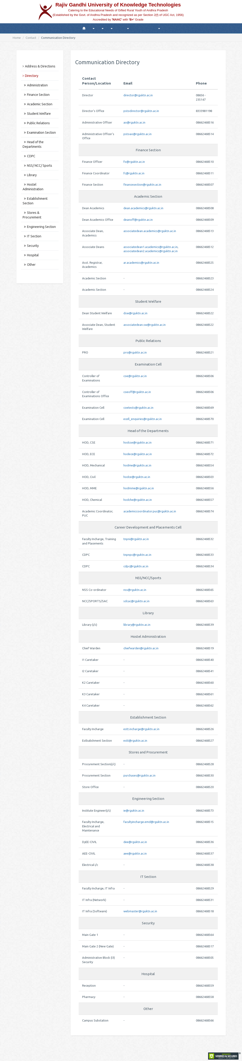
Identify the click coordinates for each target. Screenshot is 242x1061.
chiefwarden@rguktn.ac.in (140, 648)
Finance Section (36, 95)
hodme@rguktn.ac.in (137, 465)
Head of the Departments (33, 144)
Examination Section (39, 132)
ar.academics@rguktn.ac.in (141, 262)
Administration (35, 85)
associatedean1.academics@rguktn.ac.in (150, 246)
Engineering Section (39, 227)
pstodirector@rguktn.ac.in (141, 110)
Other (29, 264)
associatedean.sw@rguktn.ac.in (144, 324)
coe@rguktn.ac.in (135, 376)
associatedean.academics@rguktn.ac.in (149, 231)
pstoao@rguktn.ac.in (137, 134)
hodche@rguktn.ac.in (137, 499)
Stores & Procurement (32, 215)
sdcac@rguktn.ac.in (136, 601)
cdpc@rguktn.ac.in (135, 566)
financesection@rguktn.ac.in (142, 184)
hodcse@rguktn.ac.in (137, 442)
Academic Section (37, 104)
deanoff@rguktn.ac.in (138, 219)
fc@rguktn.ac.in (133, 173)
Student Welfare (37, 113)
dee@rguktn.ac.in (135, 841)
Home (17, 37)
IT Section (32, 236)
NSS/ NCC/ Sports (37, 165)
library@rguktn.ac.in (136, 624)
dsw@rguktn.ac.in (135, 313)
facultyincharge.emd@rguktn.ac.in (146, 821)
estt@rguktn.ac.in (135, 740)
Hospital (31, 255)
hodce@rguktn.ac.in (136, 476)
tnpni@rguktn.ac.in (136, 539)
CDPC (29, 156)
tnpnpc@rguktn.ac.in (137, 554)
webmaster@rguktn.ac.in (140, 911)
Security (31, 246)
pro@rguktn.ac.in (135, 352)
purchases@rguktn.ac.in (139, 775)
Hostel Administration (33, 187)
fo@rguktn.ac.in (134, 161)
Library (30, 175)
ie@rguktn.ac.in (133, 810)
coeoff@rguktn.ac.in (137, 391)
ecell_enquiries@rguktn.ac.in (142, 418)
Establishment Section (35, 201)
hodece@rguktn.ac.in (137, 454)
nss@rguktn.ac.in (134, 589)
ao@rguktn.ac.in (134, 122)
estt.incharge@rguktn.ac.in (141, 729)
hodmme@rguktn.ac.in (138, 488)
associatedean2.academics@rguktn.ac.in (150, 251)
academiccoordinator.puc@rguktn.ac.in (149, 511)
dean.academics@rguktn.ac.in (143, 208)
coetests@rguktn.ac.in (138, 407)
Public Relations (36, 123)
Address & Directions (39, 66)
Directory (30, 76)
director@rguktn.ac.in (138, 95)
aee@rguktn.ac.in (135, 853)
